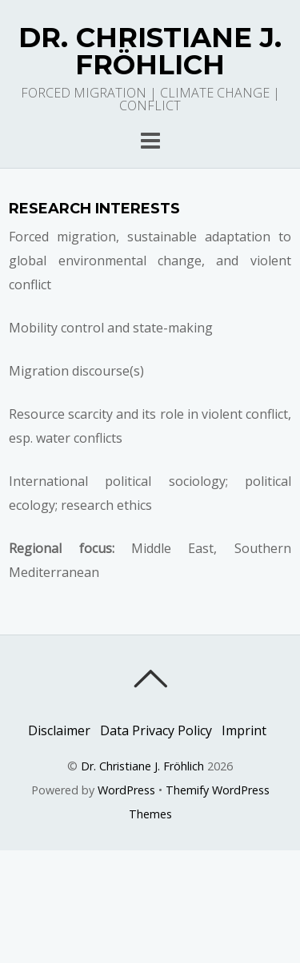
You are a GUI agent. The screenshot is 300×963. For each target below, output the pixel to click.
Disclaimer (59, 730)
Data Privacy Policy (156, 730)
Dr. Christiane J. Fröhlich (142, 766)
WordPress (126, 790)
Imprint (244, 730)
